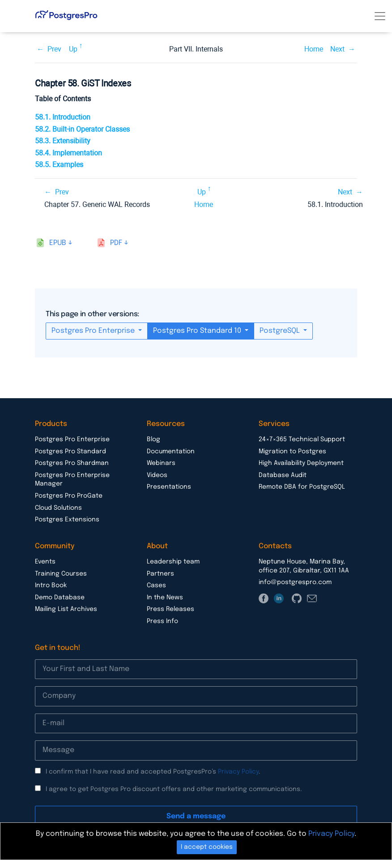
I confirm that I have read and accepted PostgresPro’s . (153, 772)
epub (57, 243)
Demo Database (60, 597)
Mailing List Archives (66, 609)
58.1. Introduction (62, 117)
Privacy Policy (238, 772)
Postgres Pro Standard (70, 451)
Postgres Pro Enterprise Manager (72, 479)
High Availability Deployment (301, 463)
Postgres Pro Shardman (72, 463)
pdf (116, 243)
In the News (165, 597)
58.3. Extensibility (62, 141)
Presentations (169, 487)
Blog (153, 439)
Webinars (161, 463)
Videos (157, 475)
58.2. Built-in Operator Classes (82, 129)
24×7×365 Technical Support (302, 439)
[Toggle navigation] (380, 16)
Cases (156, 585)
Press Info (162, 621)
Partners (160, 574)
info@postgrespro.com (295, 582)
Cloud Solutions (58, 508)
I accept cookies (207, 847)
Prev (54, 49)
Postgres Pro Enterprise (93, 331)
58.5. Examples (59, 164)
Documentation (171, 451)
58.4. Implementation (68, 153)
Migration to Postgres (292, 451)
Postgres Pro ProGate (68, 496)
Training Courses (61, 574)
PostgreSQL (281, 331)
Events (45, 562)
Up (73, 49)
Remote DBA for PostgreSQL (302, 487)
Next (337, 49)
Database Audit (283, 475)
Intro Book (51, 585)
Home (313, 49)
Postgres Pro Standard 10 (198, 331)
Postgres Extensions (67, 519)
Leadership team (173, 562)
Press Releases (170, 609)
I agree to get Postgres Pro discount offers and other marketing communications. (174, 789)
